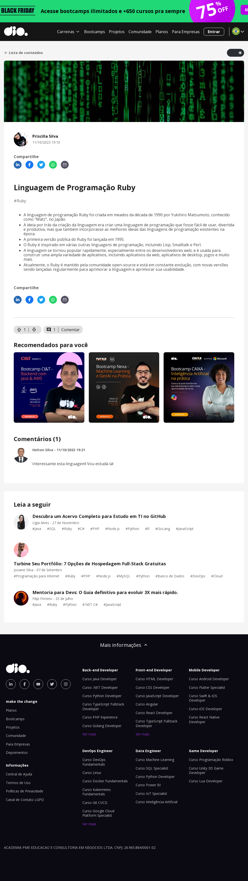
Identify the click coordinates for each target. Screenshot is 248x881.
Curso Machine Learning (155, 759)
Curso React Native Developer (204, 719)
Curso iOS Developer (205, 708)
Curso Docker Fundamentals (105, 781)
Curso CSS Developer (153, 687)
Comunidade (140, 31)
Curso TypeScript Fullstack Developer (156, 723)
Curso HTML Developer (154, 679)
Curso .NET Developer (100, 687)
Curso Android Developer (209, 679)
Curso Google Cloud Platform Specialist (98, 813)
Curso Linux (91, 772)
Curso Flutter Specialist (207, 687)
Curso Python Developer (101, 695)
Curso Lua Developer (205, 781)
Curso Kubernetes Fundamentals (96, 791)
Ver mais (89, 734)
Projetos (117, 31)
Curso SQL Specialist (152, 768)
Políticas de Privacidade (24, 791)
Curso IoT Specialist (151, 793)
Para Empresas (186, 31)
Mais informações (124, 645)
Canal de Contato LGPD (25, 799)
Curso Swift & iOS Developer (203, 698)
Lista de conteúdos (23, 53)
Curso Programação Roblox (211, 759)
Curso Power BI (148, 785)
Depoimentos (17, 752)
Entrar (214, 31)
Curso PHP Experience (100, 717)
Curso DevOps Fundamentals (93, 761)
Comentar (70, 329)
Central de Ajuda (19, 774)
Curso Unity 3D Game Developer (206, 770)
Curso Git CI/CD (94, 802)
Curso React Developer (154, 712)
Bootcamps (94, 31)
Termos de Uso (18, 782)
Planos (162, 31)
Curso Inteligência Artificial (156, 802)
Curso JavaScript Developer (157, 695)
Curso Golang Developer (101, 725)
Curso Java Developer (99, 679)
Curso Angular (147, 704)
